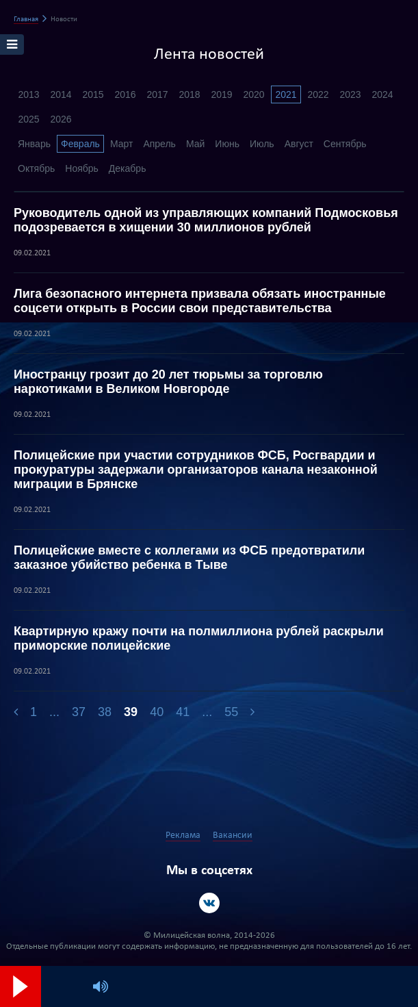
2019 (221, 94)
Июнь (227, 143)
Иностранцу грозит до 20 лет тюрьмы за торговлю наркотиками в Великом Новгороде (168, 382)
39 (131, 712)
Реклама (183, 835)
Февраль (80, 143)
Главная (26, 19)
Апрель (159, 143)
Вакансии (232, 835)
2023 (350, 94)
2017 (157, 94)
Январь (34, 143)
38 (105, 712)
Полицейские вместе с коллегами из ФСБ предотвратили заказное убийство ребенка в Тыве (189, 558)
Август (299, 143)
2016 (124, 94)
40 (157, 712)
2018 (189, 94)
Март (121, 143)
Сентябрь (345, 143)
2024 (382, 94)
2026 (60, 119)
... (54, 712)
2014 (60, 94)
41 (183, 712)
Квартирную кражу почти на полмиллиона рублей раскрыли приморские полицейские (199, 638)
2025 (28, 119)
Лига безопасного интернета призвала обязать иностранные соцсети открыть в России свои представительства (200, 301)
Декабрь (127, 168)
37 (79, 712)
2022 (317, 94)
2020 (253, 94)
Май (195, 143)
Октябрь (36, 168)
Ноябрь (82, 168)
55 (231, 712)
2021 (285, 94)
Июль (262, 143)
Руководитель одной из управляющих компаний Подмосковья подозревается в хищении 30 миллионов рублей (206, 220)
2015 (92, 94)
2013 (28, 94)
